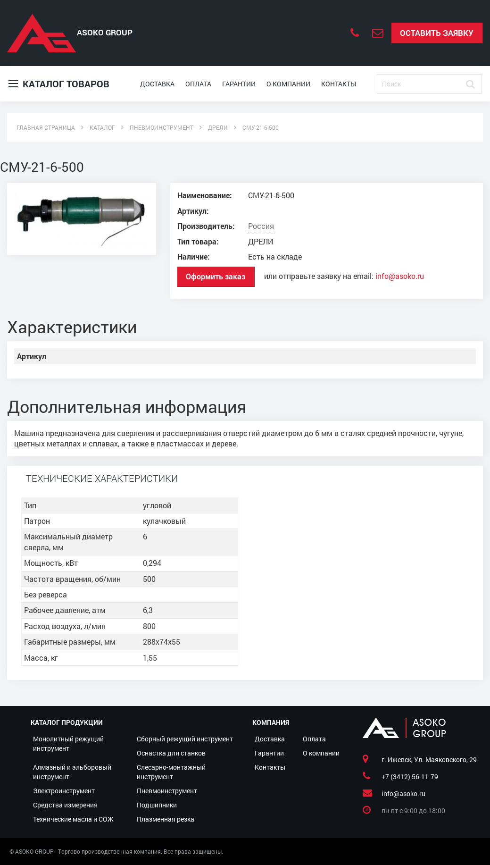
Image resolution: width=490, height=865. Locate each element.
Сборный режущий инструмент (185, 738)
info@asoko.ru (399, 276)
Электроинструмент (64, 790)
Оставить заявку (436, 32)
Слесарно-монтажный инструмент (171, 772)
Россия (261, 226)
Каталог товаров (58, 83)
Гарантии (239, 83)
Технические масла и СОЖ (73, 819)
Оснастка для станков (171, 752)
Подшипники (157, 804)
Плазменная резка (165, 819)
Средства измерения (65, 804)
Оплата (198, 83)
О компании (288, 83)
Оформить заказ (215, 276)
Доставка (157, 83)
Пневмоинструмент (167, 790)
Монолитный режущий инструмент (68, 743)
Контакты (338, 83)
